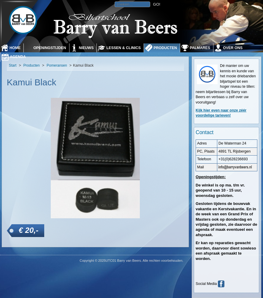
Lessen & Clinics (123, 48)
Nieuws (86, 48)
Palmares (200, 48)
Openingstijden (49, 48)
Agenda (18, 57)
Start (13, 65)
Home (14, 48)
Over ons (233, 48)
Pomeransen (57, 65)
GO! (156, 4)
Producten (165, 48)
